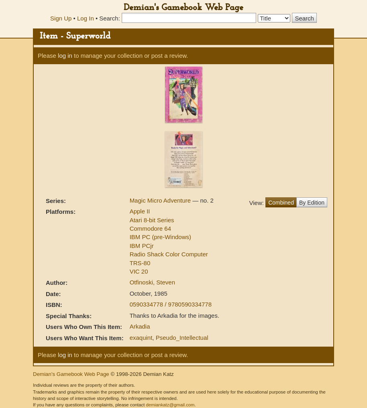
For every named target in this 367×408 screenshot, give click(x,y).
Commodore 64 (150, 228)
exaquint (141, 337)
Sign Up (60, 18)
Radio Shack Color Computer (169, 254)
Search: (109, 18)
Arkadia (140, 326)
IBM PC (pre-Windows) (160, 236)
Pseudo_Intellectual (182, 337)
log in (65, 55)
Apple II (140, 211)
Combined (281, 202)
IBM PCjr (142, 245)
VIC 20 (139, 271)
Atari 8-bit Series (152, 220)
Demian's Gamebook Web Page (183, 7)
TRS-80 (140, 263)
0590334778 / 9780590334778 (171, 304)
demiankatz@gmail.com (170, 404)
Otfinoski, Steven (152, 282)
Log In (85, 18)
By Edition (311, 202)
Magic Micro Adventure (161, 200)
